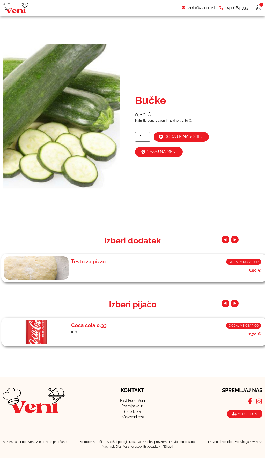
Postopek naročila (92, 442)
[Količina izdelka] (142, 137)
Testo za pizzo (88, 261)
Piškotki (167, 446)
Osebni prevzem (155, 442)
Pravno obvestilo (220, 442)
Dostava (135, 442)
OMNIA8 (256, 442)
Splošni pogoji (117, 442)
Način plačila (111, 446)
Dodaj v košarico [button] (244, 262)
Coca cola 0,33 (89, 325)
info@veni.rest (132, 417)
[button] (227, 239)
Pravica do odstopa (182, 442)
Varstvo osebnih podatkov (141, 446)
